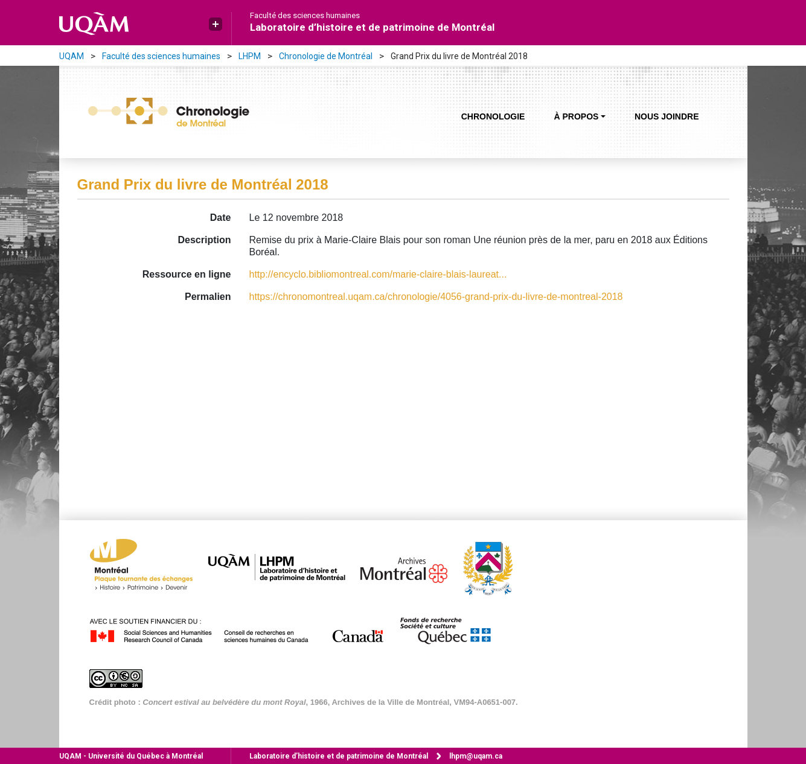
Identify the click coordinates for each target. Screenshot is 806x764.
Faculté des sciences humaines (305, 15)
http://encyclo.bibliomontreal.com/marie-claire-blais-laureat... (378, 274)
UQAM (71, 56)
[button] (215, 24)
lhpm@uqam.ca (475, 756)
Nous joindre (667, 116)
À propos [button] (576, 116)
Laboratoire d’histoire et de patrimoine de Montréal (372, 27)
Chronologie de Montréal (326, 56)
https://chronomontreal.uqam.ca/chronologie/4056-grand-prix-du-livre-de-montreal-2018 (436, 296)
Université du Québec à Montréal (131, 756)
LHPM (249, 56)
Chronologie (493, 116)
